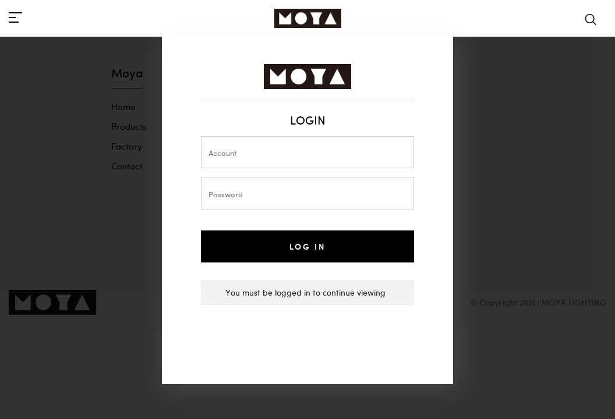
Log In (307, 246)
